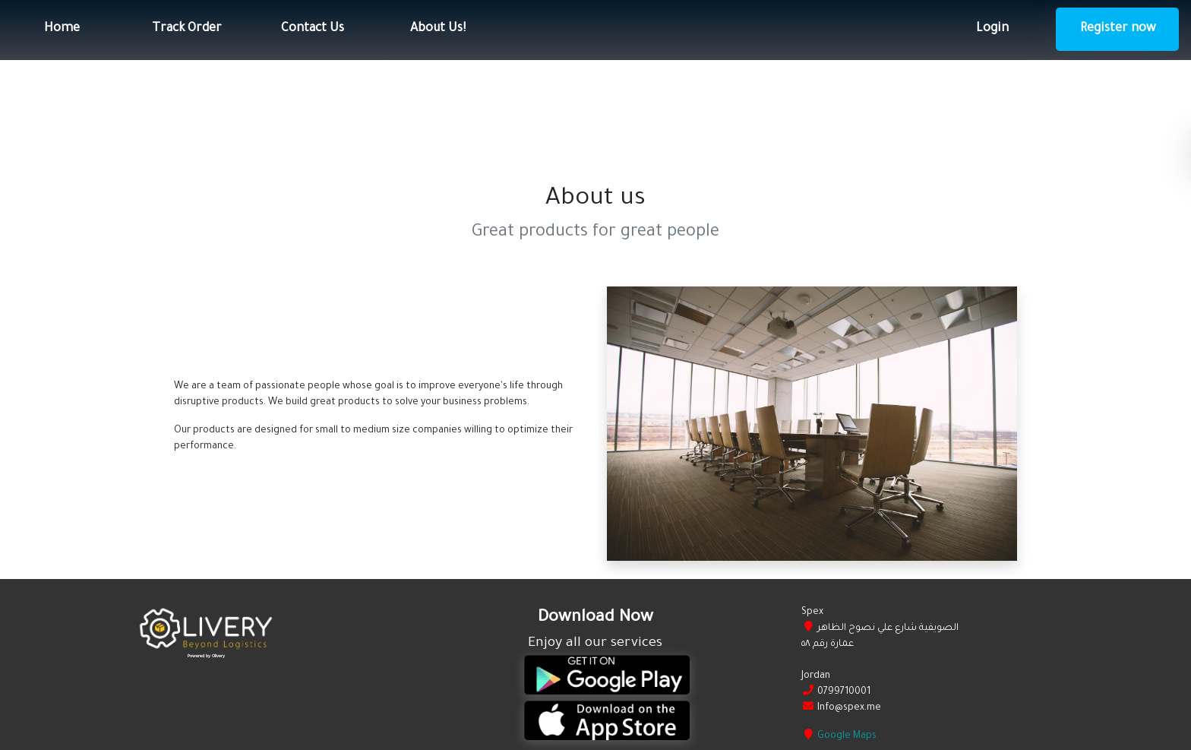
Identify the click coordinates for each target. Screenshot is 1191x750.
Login (992, 29)
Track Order (187, 29)
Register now (1117, 29)
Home (62, 29)
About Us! (438, 29)
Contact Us (312, 29)
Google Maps (847, 736)
